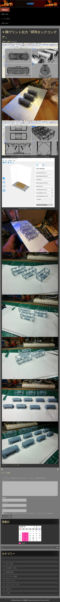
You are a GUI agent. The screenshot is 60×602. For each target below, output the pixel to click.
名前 (4, 497)
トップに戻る (5, 18)
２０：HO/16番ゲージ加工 (10, 568)
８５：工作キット (7, 588)
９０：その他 (6, 593)
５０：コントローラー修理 (10, 576)
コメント (5, 480)
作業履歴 (30, 3)
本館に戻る (4, 14)
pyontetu (14, 41)
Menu (5, 10)
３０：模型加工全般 (8, 572)
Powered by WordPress (34, 600)
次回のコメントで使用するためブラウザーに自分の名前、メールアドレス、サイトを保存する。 (29, 513)
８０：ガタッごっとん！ (9, 580)
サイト (4, 508)
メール (4, 503)
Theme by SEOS (44, 600)
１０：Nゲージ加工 (15, 464)
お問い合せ (4, 23)
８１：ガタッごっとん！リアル (11, 584)
